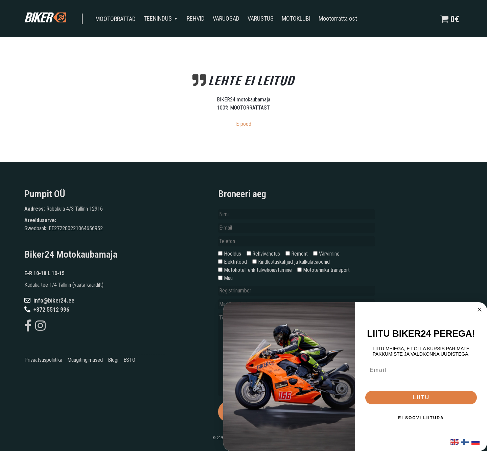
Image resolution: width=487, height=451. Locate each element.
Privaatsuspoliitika (43, 360)
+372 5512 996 (46, 309)
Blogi (113, 360)
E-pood (243, 124)
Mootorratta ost (339, 18)
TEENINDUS (162, 19)
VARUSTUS (262, 18)
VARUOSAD (227, 18)
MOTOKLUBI (297, 18)
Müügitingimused (85, 360)
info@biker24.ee (49, 300)
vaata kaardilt (88, 285)
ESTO (129, 360)
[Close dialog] (480, 310)
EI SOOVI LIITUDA (421, 418)
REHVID (197, 18)
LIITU (421, 397)
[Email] (421, 370)
